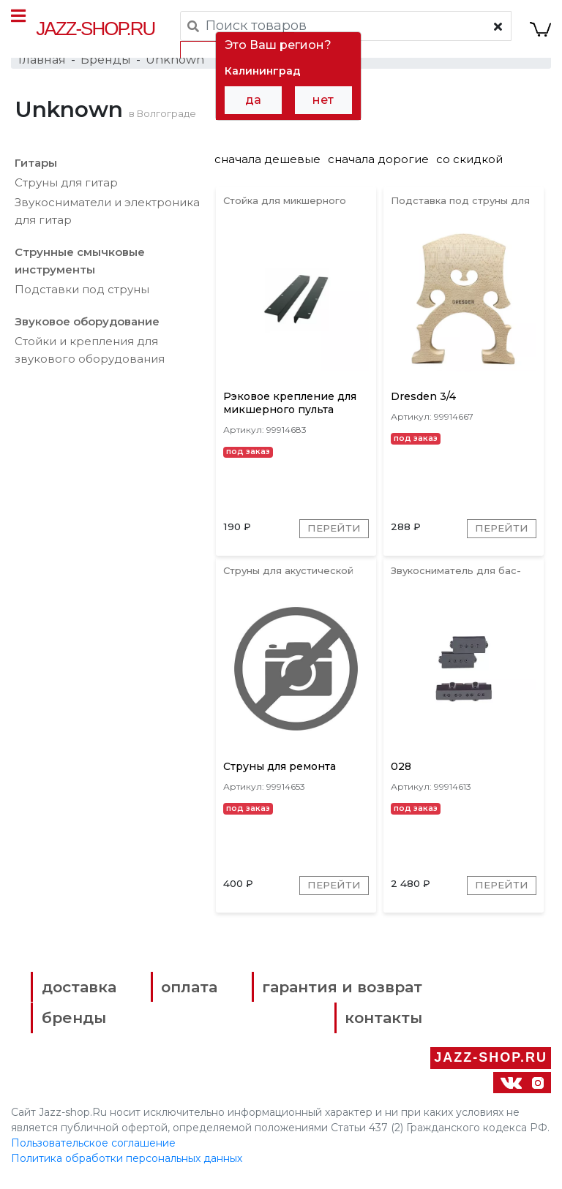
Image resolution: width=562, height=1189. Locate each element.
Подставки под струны (82, 292)
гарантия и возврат (329, 996)
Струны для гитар (66, 185)
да (253, 100)
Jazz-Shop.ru (96, 28)
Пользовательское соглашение (93, 1151)
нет (323, 100)
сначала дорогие (378, 162)
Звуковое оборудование (87, 324)
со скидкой (469, 162)
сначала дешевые (267, 162)
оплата (183, 996)
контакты (371, 1027)
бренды (77, 1027)
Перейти (333, 535)
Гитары (36, 166)
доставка (81, 996)
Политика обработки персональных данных (126, 1166)
